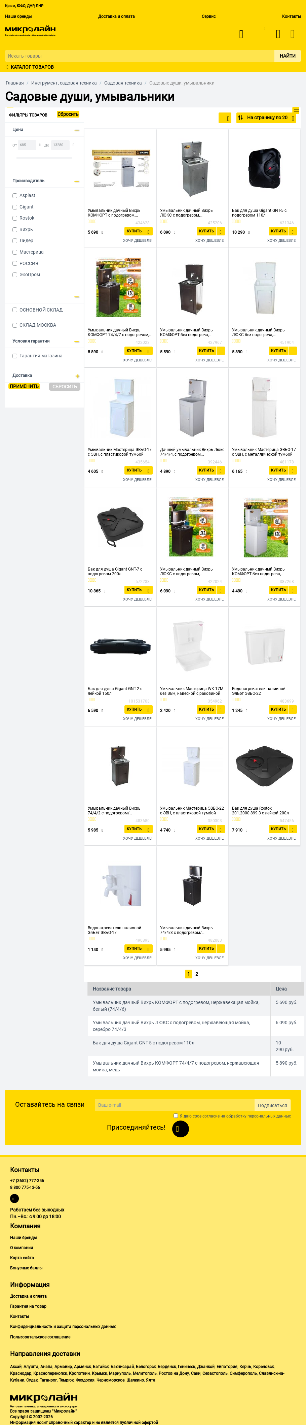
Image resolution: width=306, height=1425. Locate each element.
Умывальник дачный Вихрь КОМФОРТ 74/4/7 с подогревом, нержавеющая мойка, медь (118, 332)
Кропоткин (79, 1372)
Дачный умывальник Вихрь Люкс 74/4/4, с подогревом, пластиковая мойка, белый (192, 452)
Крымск (99, 1372)
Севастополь (215, 1372)
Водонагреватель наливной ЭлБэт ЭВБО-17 (114, 930)
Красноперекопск (50, 1372)
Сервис (209, 16)
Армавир (63, 1365)
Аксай (16, 1365)
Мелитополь (145, 1372)
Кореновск (263, 1365)
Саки (195, 1372)
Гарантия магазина (41, 355)
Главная (15, 83)
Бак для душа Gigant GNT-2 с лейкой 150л (115, 691)
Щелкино (135, 1379)
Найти (288, 56)
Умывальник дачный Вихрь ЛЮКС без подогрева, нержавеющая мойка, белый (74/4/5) (259, 332)
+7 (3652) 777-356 (27, 1179)
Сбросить (68, 114)
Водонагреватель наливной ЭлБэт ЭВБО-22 (258, 691)
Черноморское (110, 1379)
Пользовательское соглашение (40, 1335)
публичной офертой (139, 1421)
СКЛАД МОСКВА (38, 325)
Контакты (291, 16)
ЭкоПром (30, 274)
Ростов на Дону (174, 1372)
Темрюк (66, 1379)
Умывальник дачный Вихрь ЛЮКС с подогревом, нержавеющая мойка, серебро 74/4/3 (189, 213)
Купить (135, 230)
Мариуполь (120, 1372)
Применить (24, 386)
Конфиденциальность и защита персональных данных (63, 1325)
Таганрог (48, 1379)
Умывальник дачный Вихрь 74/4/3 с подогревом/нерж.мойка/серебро (186, 930)
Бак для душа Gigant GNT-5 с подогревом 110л (259, 213)
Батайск (101, 1365)
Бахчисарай (122, 1365)
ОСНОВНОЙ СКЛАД (41, 310)
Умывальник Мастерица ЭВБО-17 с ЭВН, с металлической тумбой (264, 452)
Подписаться (272, 1104)
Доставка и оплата (116, 16)
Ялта (150, 1379)
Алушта (31, 1365)
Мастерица (32, 252)
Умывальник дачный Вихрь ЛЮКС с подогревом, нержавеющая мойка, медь (186, 571)
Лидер (26, 240)
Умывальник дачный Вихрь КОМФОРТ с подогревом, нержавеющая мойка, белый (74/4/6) (115, 213)
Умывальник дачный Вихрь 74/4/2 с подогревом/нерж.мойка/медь (114, 810)
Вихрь (26, 229)
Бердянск (167, 1365)
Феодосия (85, 1379)
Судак (32, 1379)
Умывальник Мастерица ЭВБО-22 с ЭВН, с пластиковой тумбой (192, 810)
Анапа (46, 1365)
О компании (21, 1246)
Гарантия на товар (28, 1305)
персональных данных (269, 1114)
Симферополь (243, 1372)
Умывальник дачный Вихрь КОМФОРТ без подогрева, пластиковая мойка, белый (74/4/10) (258, 571)
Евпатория (227, 1365)
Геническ (186, 1365)
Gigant (27, 206)
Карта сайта (22, 1256)
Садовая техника (123, 83)
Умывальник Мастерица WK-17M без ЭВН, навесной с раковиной (191, 691)
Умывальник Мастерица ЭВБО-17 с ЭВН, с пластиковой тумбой (120, 452)
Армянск (82, 1365)
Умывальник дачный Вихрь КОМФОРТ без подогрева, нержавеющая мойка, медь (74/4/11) (186, 332)
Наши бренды (18, 16)
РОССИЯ (29, 263)
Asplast (27, 195)
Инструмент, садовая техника (64, 83)
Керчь (245, 1365)
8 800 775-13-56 (25, 1186)
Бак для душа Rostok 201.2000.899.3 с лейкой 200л (260, 810)
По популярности (207, 118)
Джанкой (206, 1365)
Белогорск (146, 1365)
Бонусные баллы (26, 1266)
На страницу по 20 (270, 118)
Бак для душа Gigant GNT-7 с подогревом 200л (115, 571)
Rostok (27, 218)
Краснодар (20, 1372)
